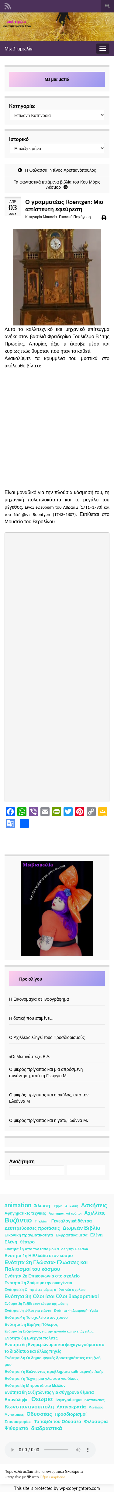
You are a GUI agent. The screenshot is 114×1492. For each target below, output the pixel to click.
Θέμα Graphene (52, 1477)
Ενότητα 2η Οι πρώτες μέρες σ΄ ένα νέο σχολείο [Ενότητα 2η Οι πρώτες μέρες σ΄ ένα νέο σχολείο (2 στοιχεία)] (45, 1289)
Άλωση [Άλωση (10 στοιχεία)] (42, 1205)
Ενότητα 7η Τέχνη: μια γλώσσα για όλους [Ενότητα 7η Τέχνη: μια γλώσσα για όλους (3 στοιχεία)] (41, 1378)
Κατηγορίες (22, 106)
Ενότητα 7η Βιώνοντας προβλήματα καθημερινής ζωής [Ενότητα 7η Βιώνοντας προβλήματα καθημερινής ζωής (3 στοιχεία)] (54, 1371)
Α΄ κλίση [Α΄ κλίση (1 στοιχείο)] (71, 1206)
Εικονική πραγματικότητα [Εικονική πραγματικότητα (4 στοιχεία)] (29, 1234)
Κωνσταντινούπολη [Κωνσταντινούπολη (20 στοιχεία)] (29, 1406)
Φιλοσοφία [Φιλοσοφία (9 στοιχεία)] (96, 1421)
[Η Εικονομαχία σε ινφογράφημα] (57, 992)
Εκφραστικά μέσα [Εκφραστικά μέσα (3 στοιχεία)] (72, 1235)
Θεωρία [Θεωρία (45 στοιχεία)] (42, 1399)
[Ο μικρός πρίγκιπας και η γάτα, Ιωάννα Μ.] (57, 1114)
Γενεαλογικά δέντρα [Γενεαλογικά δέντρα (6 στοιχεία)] (71, 1220)
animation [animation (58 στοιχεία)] (18, 1205)
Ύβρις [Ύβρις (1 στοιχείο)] (57, 1206)
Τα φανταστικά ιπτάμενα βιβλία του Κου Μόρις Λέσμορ (57, 184)
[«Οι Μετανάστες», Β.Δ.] (57, 1050)
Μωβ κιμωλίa (19, 48)
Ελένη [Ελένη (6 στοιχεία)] (96, 1234)
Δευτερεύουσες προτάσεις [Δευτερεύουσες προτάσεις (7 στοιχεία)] (32, 1228)
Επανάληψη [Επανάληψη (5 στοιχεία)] (17, 1399)
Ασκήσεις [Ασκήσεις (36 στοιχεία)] (94, 1205)
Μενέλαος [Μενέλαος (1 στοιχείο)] (95, 1407)
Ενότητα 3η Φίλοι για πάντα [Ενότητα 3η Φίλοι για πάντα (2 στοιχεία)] (28, 1310)
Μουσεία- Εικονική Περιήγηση (67, 217)
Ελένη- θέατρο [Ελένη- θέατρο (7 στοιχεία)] (20, 1241)
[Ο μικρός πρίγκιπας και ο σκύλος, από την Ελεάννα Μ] (57, 1088)
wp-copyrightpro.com (80, 1488)
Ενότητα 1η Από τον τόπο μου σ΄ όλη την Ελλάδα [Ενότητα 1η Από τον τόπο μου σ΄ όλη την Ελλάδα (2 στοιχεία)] (46, 1248)
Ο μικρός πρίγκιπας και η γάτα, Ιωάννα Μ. (48, 1120)
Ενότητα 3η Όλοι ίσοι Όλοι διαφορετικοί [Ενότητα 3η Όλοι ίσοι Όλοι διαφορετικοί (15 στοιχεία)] (52, 1296)
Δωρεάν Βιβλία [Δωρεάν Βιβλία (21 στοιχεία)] (81, 1228)
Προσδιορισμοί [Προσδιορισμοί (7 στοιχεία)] (71, 1414)
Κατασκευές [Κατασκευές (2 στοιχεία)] (95, 1399)
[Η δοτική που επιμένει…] (57, 1012)
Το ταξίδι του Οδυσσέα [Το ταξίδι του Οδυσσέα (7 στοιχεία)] (57, 1421)
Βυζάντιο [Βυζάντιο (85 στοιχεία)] (18, 1220)
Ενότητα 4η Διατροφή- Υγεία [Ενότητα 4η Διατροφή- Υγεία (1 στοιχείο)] (76, 1310)
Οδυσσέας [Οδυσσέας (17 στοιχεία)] (39, 1414)
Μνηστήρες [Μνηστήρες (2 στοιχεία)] (14, 1414)
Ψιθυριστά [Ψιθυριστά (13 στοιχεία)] (16, 1428)
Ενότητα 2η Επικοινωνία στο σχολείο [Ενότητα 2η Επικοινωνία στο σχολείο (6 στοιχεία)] (42, 1275)
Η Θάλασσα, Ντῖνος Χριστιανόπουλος (60, 170)
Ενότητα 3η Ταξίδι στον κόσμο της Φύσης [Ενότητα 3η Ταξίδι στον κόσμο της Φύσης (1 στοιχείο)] (36, 1303)
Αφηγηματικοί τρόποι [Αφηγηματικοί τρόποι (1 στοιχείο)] (65, 1213)
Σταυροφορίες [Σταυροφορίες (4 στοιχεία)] (18, 1421)
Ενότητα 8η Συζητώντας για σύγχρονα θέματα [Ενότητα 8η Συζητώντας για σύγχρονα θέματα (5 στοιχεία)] (49, 1392)
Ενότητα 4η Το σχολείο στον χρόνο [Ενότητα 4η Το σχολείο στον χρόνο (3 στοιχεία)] (36, 1317)
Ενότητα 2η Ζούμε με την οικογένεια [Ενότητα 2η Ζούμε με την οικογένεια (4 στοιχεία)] (38, 1282)
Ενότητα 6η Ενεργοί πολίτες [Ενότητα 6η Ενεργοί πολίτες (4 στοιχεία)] (31, 1338)
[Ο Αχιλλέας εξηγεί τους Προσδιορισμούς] (57, 1031)
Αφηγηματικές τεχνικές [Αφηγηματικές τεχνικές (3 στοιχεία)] (25, 1213)
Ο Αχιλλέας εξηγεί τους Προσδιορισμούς (47, 1037)
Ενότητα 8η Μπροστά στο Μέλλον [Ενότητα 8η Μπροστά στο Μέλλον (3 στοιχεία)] (35, 1385)
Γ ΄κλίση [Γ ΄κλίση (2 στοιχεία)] (42, 1221)
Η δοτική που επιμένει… (31, 1018)
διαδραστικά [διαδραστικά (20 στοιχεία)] (46, 1428)
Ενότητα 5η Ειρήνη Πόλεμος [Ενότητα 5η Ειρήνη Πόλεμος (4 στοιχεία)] (31, 1324)
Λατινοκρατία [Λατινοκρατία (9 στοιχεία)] (71, 1406)
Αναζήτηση (22, 1161)
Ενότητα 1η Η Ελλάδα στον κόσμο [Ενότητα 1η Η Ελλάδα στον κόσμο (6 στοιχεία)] (39, 1255)
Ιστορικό (19, 139)
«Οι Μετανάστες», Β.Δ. (29, 1056)
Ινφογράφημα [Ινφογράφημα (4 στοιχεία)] (69, 1399)
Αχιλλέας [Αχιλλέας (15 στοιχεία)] (94, 1213)
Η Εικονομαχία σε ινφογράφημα (39, 999)
